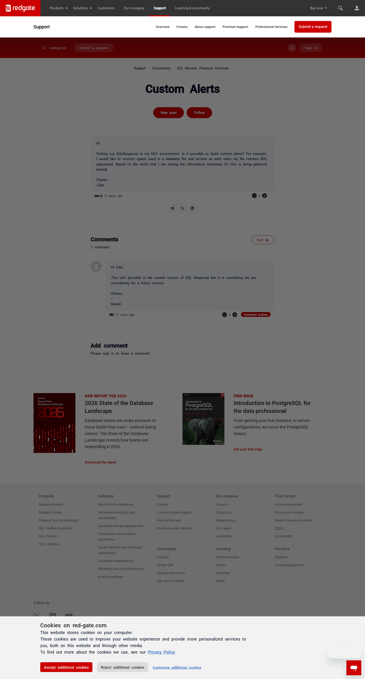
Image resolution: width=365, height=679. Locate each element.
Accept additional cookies (66, 667)
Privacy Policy (161, 652)
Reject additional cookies (122, 667)
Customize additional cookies (177, 667)
